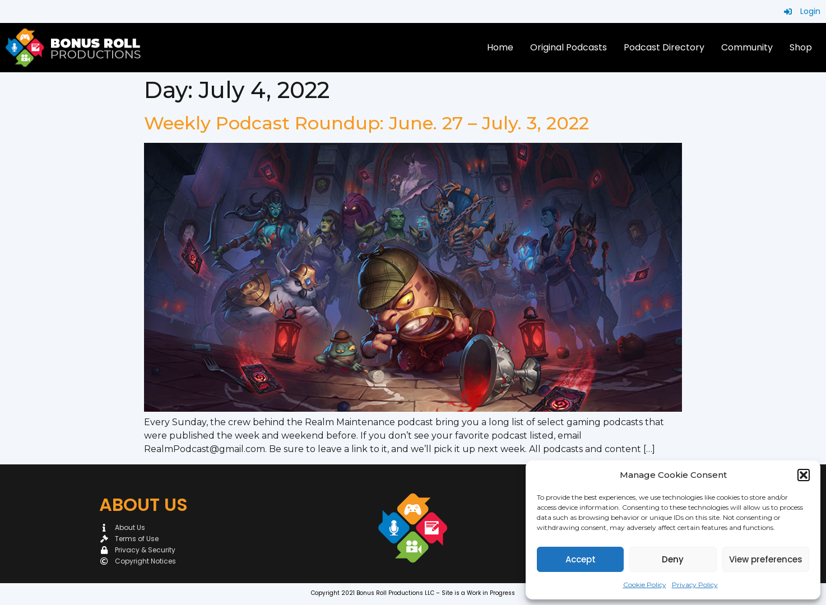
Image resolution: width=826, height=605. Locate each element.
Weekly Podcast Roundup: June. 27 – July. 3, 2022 (366, 123)
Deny (673, 559)
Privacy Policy (695, 584)
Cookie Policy (644, 584)
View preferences (765, 559)
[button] (803, 475)
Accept (580, 559)
